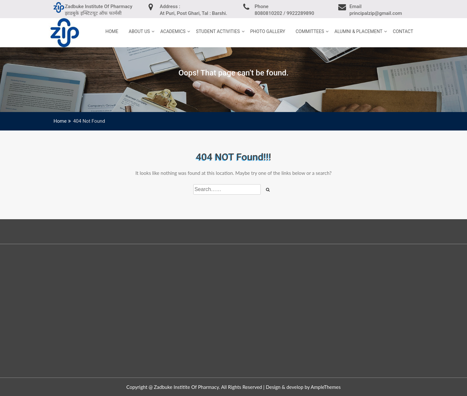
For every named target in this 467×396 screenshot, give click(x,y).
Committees (309, 31)
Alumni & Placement (358, 31)
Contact (403, 31)
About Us (139, 31)
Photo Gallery (267, 31)
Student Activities (218, 31)
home (111, 31)
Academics (173, 31)
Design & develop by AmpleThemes (303, 387)
